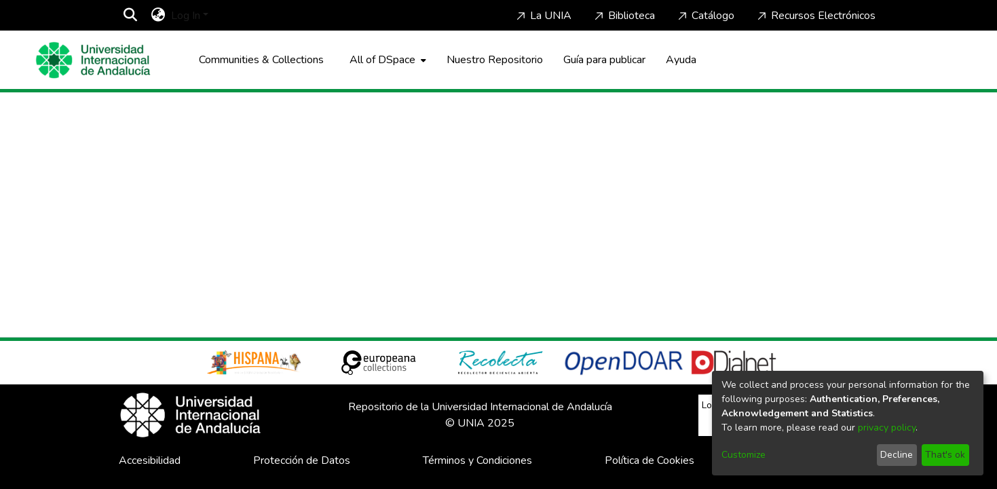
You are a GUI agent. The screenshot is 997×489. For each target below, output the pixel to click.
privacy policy (887, 427)
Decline (896, 454)
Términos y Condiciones (477, 460)
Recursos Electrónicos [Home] (815, 15)
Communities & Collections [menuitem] (261, 59)
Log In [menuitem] (185, 15)
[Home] (93, 60)
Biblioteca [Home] (623, 15)
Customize (743, 454)
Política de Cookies (649, 460)
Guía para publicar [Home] (604, 59)
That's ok (945, 454)
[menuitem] (158, 15)
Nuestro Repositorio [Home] (495, 59)
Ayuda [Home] (681, 59)
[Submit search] (130, 15)
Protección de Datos (301, 460)
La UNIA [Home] (542, 15)
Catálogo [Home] (704, 15)
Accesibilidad (150, 460)
